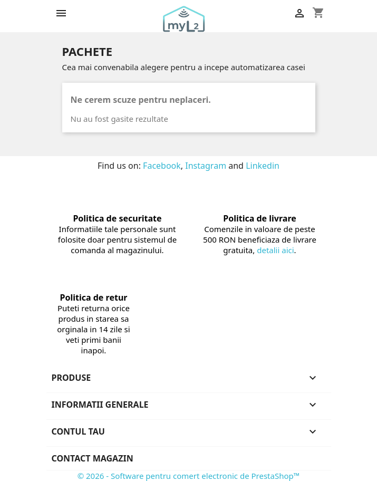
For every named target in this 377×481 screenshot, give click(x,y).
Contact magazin (92, 458)
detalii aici (275, 250)
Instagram (205, 165)
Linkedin (262, 165)
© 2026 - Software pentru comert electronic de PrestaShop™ (189, 475)
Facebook (162, 165)
